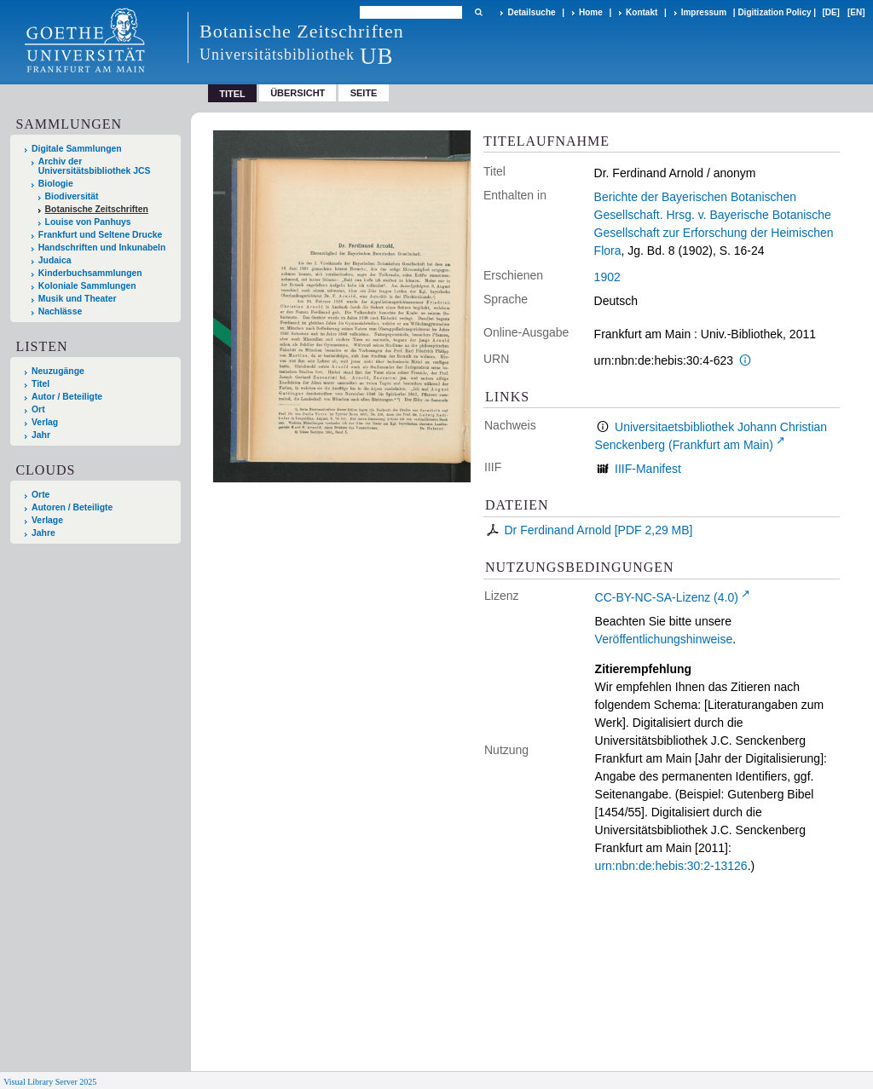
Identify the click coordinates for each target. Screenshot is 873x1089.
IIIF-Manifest (648, 468)
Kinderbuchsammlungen (90, 273)
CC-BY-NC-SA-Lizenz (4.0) (666, 597)
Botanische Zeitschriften (96, 209)
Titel (40, 384)
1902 (607, 277)
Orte (40, 494)
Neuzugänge (58, 371)
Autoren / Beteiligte (72, 507)
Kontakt (641, 12)
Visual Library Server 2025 (49, 1081)
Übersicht (297, 93)
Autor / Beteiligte (67, 396)
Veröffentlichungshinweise (664, 639)
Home (591, 12)
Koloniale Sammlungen (87, 286)
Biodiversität (72, 196)
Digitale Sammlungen (77, 148)
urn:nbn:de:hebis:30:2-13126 (671, 866)
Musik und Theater (77, 298)
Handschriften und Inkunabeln (102, 247)
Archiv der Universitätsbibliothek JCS (94, 166)
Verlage (47, 520)
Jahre (43, 533)
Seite (364, 93)
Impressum (703, 12)
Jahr (41, 435)
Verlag (45, 422)
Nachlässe (60, 311)
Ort (38, 409)
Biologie (55, 183)
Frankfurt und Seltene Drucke (100, 234)
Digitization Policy (774, 12)
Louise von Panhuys (88, 222)
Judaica (55, 260)
